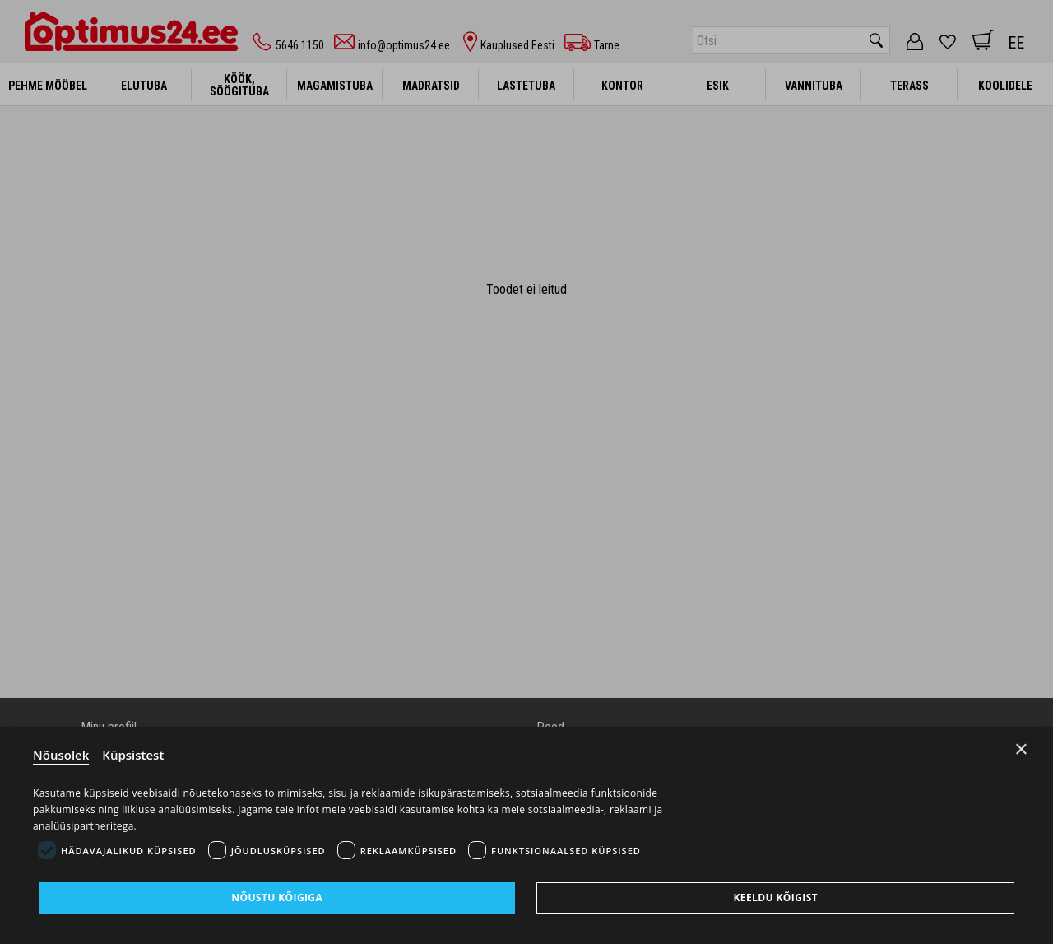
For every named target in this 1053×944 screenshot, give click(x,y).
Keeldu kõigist (775, 897)
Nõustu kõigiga (276, 897)
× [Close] (1021, 749)
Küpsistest (133, 754)
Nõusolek (61, 754)
